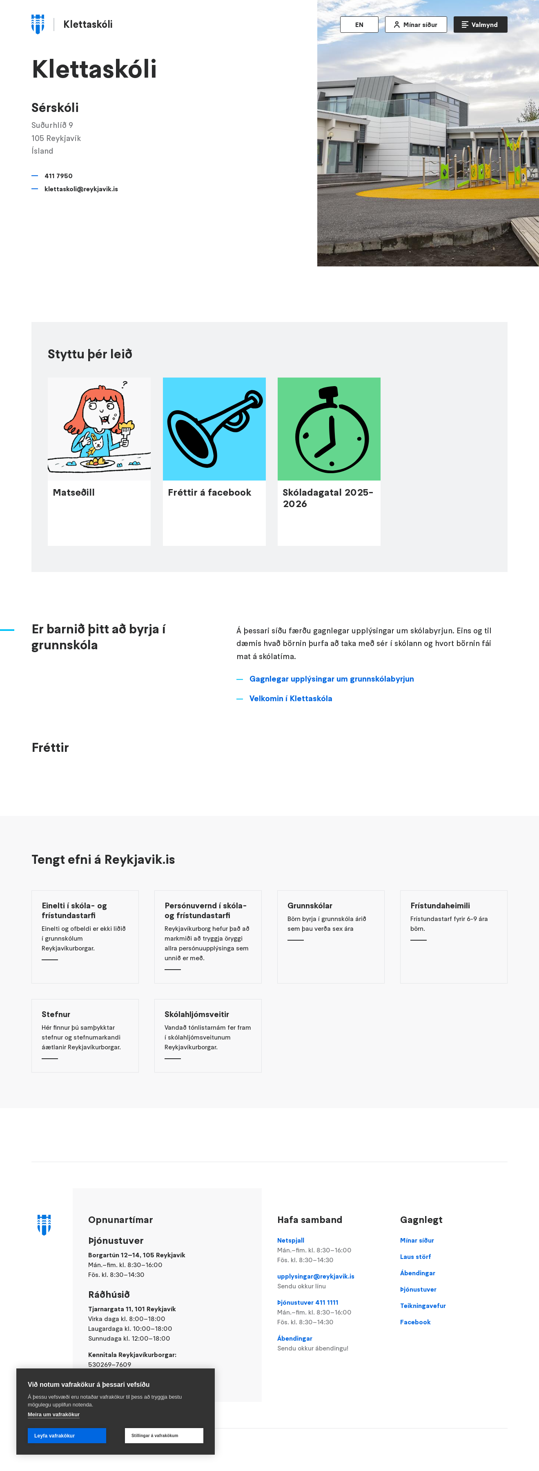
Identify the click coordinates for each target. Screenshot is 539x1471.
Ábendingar (330, 1343)
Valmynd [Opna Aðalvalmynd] (485, 24)
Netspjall (330, 1250)
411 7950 (59, 176)
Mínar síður (420, 24)
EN (359, 24)
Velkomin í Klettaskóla (290, 717)
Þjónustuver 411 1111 (330, 1312)
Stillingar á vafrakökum (154, 1435)
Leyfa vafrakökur (54, 1436)
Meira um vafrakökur (54, 1414)
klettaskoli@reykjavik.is (81, 189)
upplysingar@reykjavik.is (330, 1281)
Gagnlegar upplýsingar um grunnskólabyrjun (331, 698)
